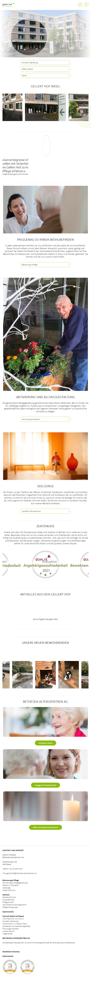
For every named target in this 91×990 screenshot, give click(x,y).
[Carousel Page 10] (54, 691)
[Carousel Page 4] (42, 691)
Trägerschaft (7, 933)
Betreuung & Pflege (10, 880)
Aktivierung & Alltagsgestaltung (14, 882)
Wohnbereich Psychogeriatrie (14, 904)
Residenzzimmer (9, 897)
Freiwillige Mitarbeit (10, 928)
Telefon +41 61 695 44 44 (12, 868)
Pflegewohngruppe (10, 907)
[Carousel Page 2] (38, 691)
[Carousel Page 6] (46, 691)
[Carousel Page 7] (48, 691)
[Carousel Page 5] (44, 691)
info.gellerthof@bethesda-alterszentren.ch (19, 873)
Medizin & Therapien (10, 885)
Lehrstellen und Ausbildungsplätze (16, 926)
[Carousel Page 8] (50, 691)
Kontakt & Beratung (10, 921)
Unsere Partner (8, 931)
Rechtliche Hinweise (11, 951)
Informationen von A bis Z (13, 918)
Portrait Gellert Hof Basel (13, 916)
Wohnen (6, 894)
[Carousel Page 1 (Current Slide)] (36, 691)
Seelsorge (6, 887)
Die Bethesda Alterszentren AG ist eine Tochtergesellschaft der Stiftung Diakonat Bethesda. (38, 942)
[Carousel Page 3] (40, 691)
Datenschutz (7, 956)
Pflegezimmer (8, 902)
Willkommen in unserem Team (14, 923)
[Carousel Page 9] (52, 691)
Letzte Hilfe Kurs (8, 890)
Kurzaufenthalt (8, 899)
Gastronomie (8, 911)
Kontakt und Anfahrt (13, 850)
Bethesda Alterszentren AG (16, 938)
